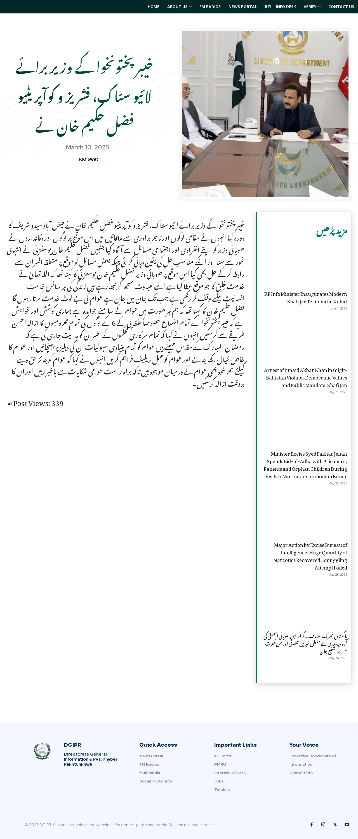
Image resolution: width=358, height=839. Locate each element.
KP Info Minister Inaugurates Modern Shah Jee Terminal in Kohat (305, 296)
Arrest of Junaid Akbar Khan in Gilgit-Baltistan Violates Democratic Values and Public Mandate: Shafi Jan (305, 376)
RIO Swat (88, 159)
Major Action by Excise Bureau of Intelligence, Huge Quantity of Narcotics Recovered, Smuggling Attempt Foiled (310, 555)
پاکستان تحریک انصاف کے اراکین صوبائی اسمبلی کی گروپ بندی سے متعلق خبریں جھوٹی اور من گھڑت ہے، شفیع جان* (305, 642)
